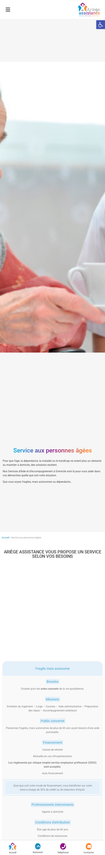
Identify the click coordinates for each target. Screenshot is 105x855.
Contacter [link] (88, 852)
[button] (7, 9)
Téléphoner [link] (63, 852)
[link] (100, 24)
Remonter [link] (38, 852)
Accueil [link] (5, 537)
